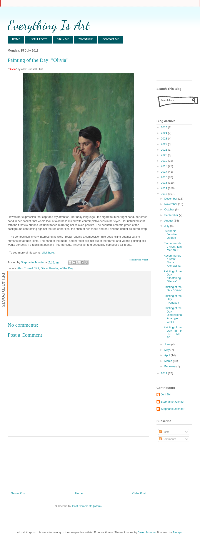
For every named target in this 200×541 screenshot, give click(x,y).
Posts (164, 431)
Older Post (139, 493)
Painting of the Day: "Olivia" (172, 288)
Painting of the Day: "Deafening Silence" (172, 276)
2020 (164, 155)
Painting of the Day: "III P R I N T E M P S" (172, 332)
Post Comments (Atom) (87, 506)
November (171, 204)
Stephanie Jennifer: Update (170, 234)
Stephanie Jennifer (172, 401)
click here (48, 252)
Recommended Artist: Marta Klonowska (172, 260)
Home (79, 493)
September (171, 215)
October (169, 209)
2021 (164, 149)
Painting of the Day (61, 268)
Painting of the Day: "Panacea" (172, 299)
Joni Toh (166, 394)
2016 (164, 177)
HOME (16, 39)
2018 (164, 166)
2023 (164, 138)
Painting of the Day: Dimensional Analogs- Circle (172, 314)
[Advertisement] (78, 462)
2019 (164, 160)
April (167, 355)
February (170, 366)
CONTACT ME (110, 39)
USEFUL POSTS (38, 39)
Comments (167, 439)
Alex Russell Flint (28, 268)
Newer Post (18, 493)
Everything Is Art (49, 25)
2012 (164, 373)
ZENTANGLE (85, 39)
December (171, 198)
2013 (164, 193)
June (167, 344)
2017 (164, 171)
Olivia (44, 268)
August (169, 220)
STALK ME (63, 39)
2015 (164, 182)
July (167, 226)
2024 (164, 133)
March (168, 361)
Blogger (177, 532)
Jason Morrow (146, 532)
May (167, 349)
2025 (164, 127)
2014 (164, 188)
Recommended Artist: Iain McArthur (172, 247)
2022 (164, 144)
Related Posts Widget (138, 260)
